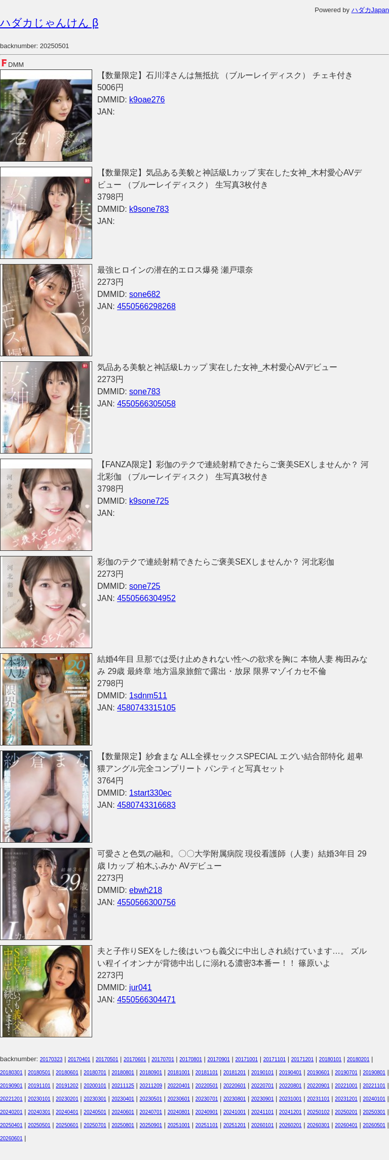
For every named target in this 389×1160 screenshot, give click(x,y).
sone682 (144, 294)
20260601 (11, 1138)
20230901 (262, 1099)
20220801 (290, 1086)
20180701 (95, 1072)
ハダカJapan (370, 10)
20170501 (107, 1059)
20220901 (318, 1086)
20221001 (346, 1086)
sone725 (144, 586)
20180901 (151, 1072)
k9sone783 (149, 209)
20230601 (179, 1099)
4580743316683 (146, 805)
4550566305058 (146, 403)
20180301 (11, 1072)
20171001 (247, 1059)
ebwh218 (145, 890)
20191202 (67, 1086)
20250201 (346, 1112)
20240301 (39, 1112)
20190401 (290, 1072)
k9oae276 (147, 99)
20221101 (374, 1086)
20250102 (318, 1112)
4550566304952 (146, 598)
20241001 (234, 1112)
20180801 (122, 1072)
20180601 (67, 1072)
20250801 (122, 1125)
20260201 (290, 1125)
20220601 (234, 1086)
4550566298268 (146, 306)
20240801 (179, 1112)
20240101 (374, 1099)
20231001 (290, 1099)
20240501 (95, 1112)
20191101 (39, 1086)
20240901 (207, 1112)
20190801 (374, 1072)
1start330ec (150, 793)
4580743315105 (146, 707)
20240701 (151, 1112)
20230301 (95, 1099)
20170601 (135, 1059)
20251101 (207, 1125)
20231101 (318, 1099)
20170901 (218, 1059)
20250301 (374, 1112)
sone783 (144, 391)
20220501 (207, 1086)
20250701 (95, 1125)
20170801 (190, 1059)
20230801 (234, 1099)
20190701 (346, 1072)
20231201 (346, 1099)
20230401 (122, 1099)
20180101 (330, 1059)
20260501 (374, 1125)
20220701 (262, 1086)
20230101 (39, 1099)
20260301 (318, 1125)
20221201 (11, 1099)
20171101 (274, 1059)
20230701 (207, 1099)
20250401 (11, 1125)
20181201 (234, 1072)
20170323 (51, 1059)
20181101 (207, 1072)
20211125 (122, 1086)
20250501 (39, 1125)
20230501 (151, 1099)
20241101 (262, 1112)
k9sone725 (149, 501)
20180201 (358, 1059)
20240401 (67, 1112)
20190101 (262, 1072)
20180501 (39, 1072)
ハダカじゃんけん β (49, 23)
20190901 (11, 1086)
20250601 (67, 1125)
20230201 (67, 1099)
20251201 (234, 1125)
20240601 (122, 1112)
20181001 (179, 1072)
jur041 (140, 987)
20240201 (11, 1112)
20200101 (95, 1086)
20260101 (262, 1125)
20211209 (151, 1086)
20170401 (79, 1059)
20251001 (179, 1125)
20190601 (318, 1072)
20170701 (162, 1059)
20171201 (302, 1059)
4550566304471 (146, 999)
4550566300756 (146, 902)
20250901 (151, 1125)
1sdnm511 (148, 695)
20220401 (179, 1086)
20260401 (346, 1125)
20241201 (290, 1112)
